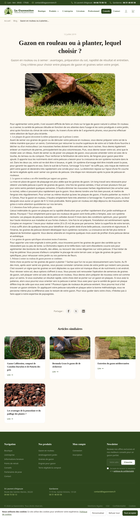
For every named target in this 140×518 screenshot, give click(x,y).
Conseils (106, 11)
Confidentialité (119, 506)
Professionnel (93, 11)
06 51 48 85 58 (55, 494)
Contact (116, 11)
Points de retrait (11, 463)
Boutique (42, 11)
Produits (54, 11)
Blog (15, 21)
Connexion (77, 450)
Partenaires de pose (13, 472)
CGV (107, 506)
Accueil (7, 21)
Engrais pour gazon (47, 463)
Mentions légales (95, 506)
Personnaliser (98, 513)
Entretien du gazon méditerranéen (113, 363)
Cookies (132, 506)
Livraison (80, 11)
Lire (10, 375)
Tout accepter (130, 513)
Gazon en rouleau (46, 450)
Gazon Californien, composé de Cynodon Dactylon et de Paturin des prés (23, 366)
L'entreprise (68, 11)
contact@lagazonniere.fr (44, 2)
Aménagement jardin (47, 455)
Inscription (77, 455)
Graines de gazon (46, 459)
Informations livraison (14, 459)
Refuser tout (114, 513)
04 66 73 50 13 (10, 494)
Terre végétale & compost (49, 467)
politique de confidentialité (124, 471)
